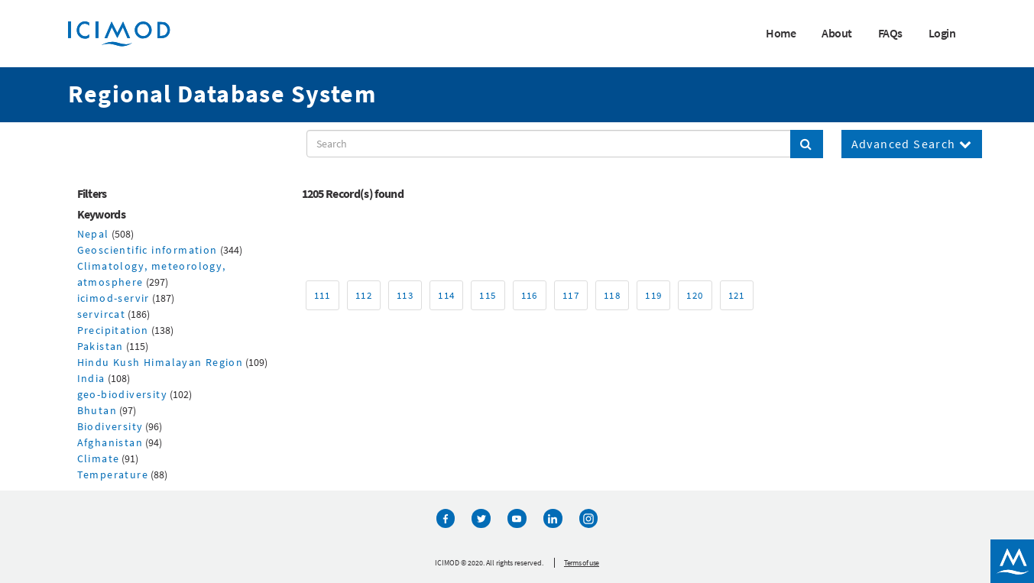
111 (322, 295)
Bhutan (97, 410)
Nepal (93, 234)
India (91, 378)
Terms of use (581, 562)
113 (405, 295)
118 (612, 295)
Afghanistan (110, 442)
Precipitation (113, 330)
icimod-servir (113, 298)
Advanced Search (912, 143)
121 (736, 295)
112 (363, 295)
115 (487, 295)
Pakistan (100, 346)
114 (446, 295)
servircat (101, 314)
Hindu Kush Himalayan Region (160, 362)
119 (653, 295)
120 (694, 295)
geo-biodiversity (122, 394)
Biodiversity (110, 426)
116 (529, 295)
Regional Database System (222, 94)
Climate (98, 458)
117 (570, 295)
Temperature (112, 474)
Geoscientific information (147, 250)
